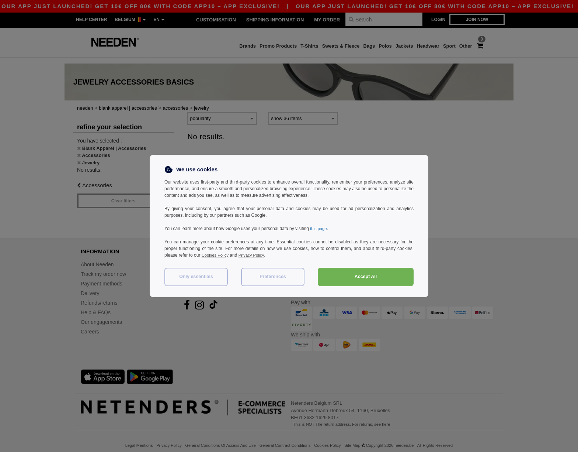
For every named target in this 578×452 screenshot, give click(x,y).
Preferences (273, 276)
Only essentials (196, 276)
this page (319, 228)
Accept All (366, 276)
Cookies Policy (216, 255)
